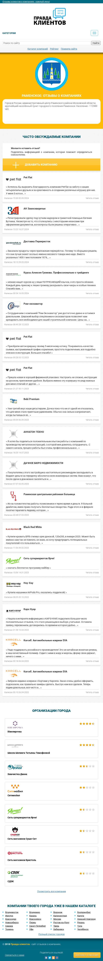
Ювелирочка (51, 727)
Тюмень (9, 929)
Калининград (60, 915)
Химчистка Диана (51, 770)
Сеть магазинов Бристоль (51, 856)
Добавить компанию (35, 165)
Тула (79, 926)
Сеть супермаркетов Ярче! (51, 813)
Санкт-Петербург (37, 926)
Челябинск (82, 929)
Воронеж (57, 912)
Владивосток (11, 912)
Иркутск (9, 915)
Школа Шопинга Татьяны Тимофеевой (51, 749)
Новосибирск (12, 922)
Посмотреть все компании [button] (51, 891)
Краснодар (10, 919)
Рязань (81, 922)
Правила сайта (69, 48)
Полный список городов (51, 934)
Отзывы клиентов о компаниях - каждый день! (26, 1)
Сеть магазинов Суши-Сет (51, 835)
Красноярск (35, 919)
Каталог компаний (38, 48)
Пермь (32, 922)
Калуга (80, 915)
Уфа (31, 929)
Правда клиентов (20, 944)
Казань (33, 915)
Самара (9, 926)
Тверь (56, 926)
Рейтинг (54, 48)
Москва (57, 919)
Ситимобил (51, 791)
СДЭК (51, 877)
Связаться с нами (14, 955)
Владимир (34, 912)
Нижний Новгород (86, 919)
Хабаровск (58, 929)
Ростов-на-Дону (61, 922)
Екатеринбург (84, 912)
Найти (96, 43)
